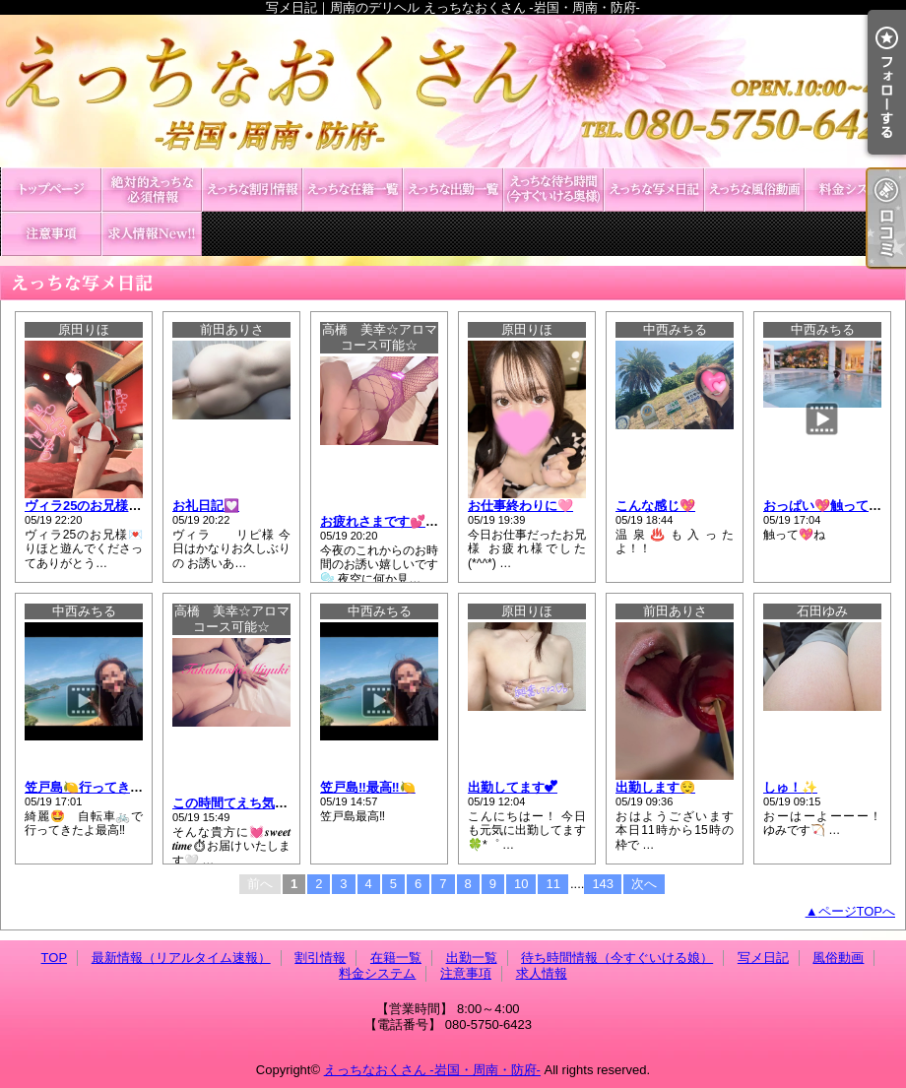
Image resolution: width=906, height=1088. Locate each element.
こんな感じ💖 (655, 505)
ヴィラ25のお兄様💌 (84, 505)
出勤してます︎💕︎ (512, 787)
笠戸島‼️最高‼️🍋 (368, 787)
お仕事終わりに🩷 (520, 505)
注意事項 (51, 234)
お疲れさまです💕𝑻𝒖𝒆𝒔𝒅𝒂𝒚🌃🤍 (411, 521)
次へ (644, 883)
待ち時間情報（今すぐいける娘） (553, 189)
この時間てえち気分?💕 (241, 803)
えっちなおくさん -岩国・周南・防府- (432, 1069)
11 (552, 883)
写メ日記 (654, 189)
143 (603, 883)
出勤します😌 (655, 787)
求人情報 (151, 234)
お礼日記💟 (205, 505)
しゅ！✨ (790, 787)
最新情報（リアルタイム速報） (151, 189)
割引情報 (252, 189)
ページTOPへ (857, 911)
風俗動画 (754, 189)
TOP (51, 189)
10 (521, 883)
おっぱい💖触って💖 (823, 505)
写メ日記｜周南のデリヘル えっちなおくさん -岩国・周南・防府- (453, 91)
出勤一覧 (453, 189)
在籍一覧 (352, 189)
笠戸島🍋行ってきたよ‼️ (94, 787)
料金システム (855, 189)
